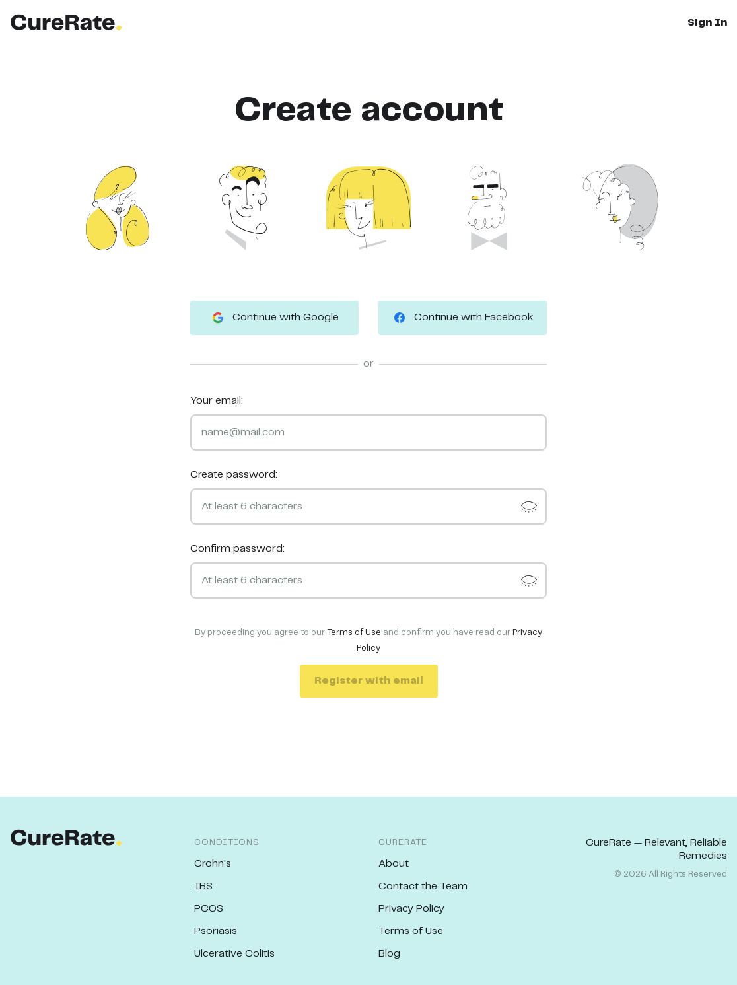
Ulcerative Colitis (234, 954)
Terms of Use (354, 632)
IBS (203, 886)
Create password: (233, 475)
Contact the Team (423, 886)
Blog (389, 954)
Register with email (368, 681)
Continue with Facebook (463, 318)
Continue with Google (274, 318)
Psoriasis (215, 931)
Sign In (707, 23)
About (393, 864)
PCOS (208, 909)
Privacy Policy (411, 909)
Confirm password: (237, 549)
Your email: (216, 401)
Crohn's (212, 864)
